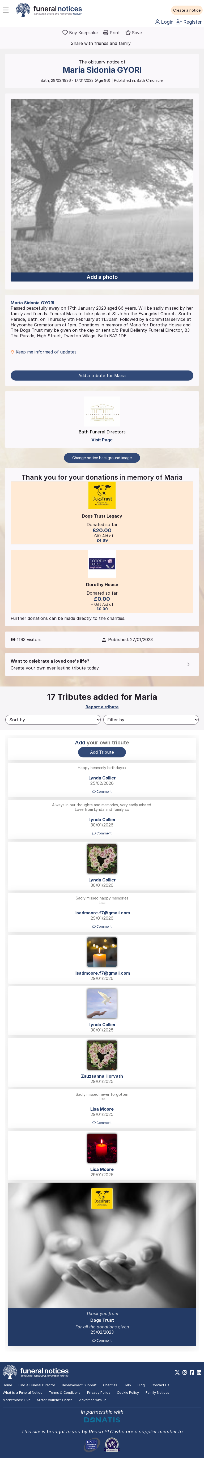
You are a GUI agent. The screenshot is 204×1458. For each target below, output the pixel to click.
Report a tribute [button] (102, 706)
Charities (110, 1385)
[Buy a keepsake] (80, 32)
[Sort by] (53, 720)
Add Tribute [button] (102, 752)
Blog (141, 1385)
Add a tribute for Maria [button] (102, 375)
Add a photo (102, 277)
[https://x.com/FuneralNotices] (177, 1372)
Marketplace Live (16, 1400)
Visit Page (102, 439)
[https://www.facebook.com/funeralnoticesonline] (192, 1372)
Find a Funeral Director (37, 1385)
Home (7, 1385)
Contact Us (160, 1385)
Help (127, 1385)
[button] (187, 10)
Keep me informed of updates (43, 352)
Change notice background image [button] (102, 457)
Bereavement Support (79, 1385)
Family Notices (157, 1393)
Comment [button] (102, 792)
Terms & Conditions (64, 1393)
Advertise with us (93, 1400)
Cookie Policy (128, 1393)
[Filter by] (151, 720)
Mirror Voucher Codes (55, 1400)
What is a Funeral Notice (22, 1393)
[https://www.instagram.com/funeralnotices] (184, 1372)
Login (164, 22)
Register (189, 22)
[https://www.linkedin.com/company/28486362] (199, 1372)
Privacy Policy (98, 1393)
